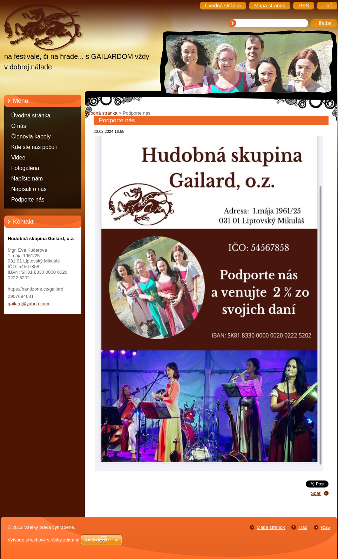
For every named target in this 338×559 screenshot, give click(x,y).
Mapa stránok (271, 527)
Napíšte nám (27, 179)
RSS (325, 527)
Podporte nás (28, 200)
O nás (18, 126)
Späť (316, 493)
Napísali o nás (29, 189)
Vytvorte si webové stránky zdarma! (44, 540)
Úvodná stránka (30, 115)
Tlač (302, 527)
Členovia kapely (30, 136)
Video (18, 158)
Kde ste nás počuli (34, 147)
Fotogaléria (25, 168)
